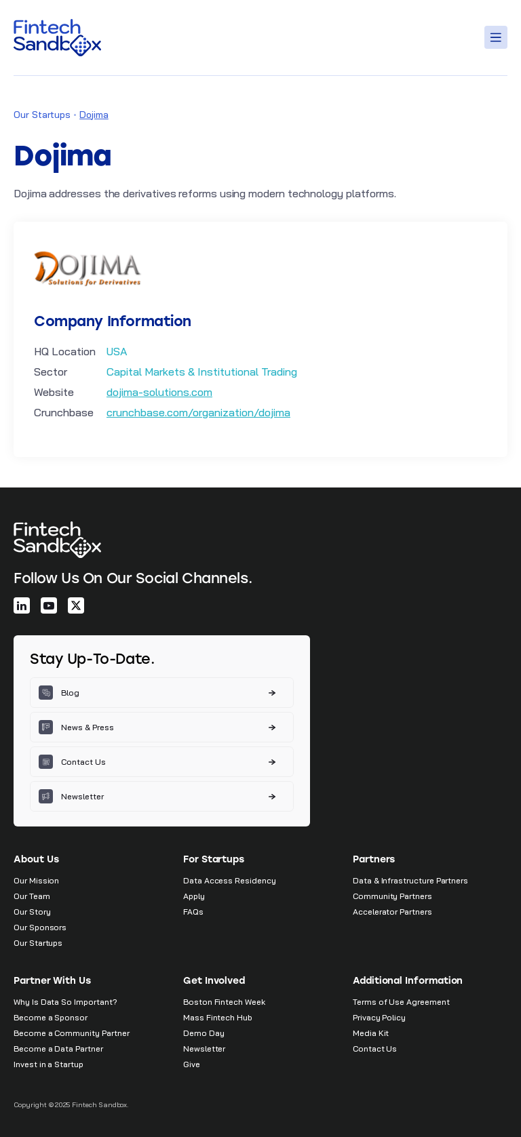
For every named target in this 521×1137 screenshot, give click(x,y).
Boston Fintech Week (224, 1002)
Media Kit (371, 1033)
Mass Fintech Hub (217, 1017)
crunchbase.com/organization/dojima (198, 412)
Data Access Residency (229, 880)
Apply (194, 896)
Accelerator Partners (392, 911)
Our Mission (36, 880)
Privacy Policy (379, 1017)
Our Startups (42, 114)
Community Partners (392, 896)
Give (191, 1064)
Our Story (32, 911)
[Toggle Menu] (497, 37)
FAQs (193, 911)
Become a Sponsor (51, 1017)
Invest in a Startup (48, 1064)
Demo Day (204, 1033)
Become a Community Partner (71, 1033)
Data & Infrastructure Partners (410, 880)
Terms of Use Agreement (401, 1002)
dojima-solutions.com (159, 392)
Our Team (32, 896)
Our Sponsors (40, 927)
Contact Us (375, 1048)
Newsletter (204, 1048)
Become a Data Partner (58, 1048)
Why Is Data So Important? (65, 1002)
